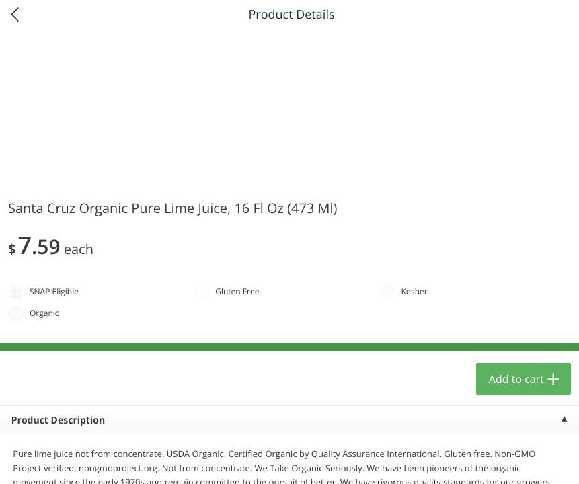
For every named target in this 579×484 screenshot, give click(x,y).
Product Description (58, 420)
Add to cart (516, 379)
